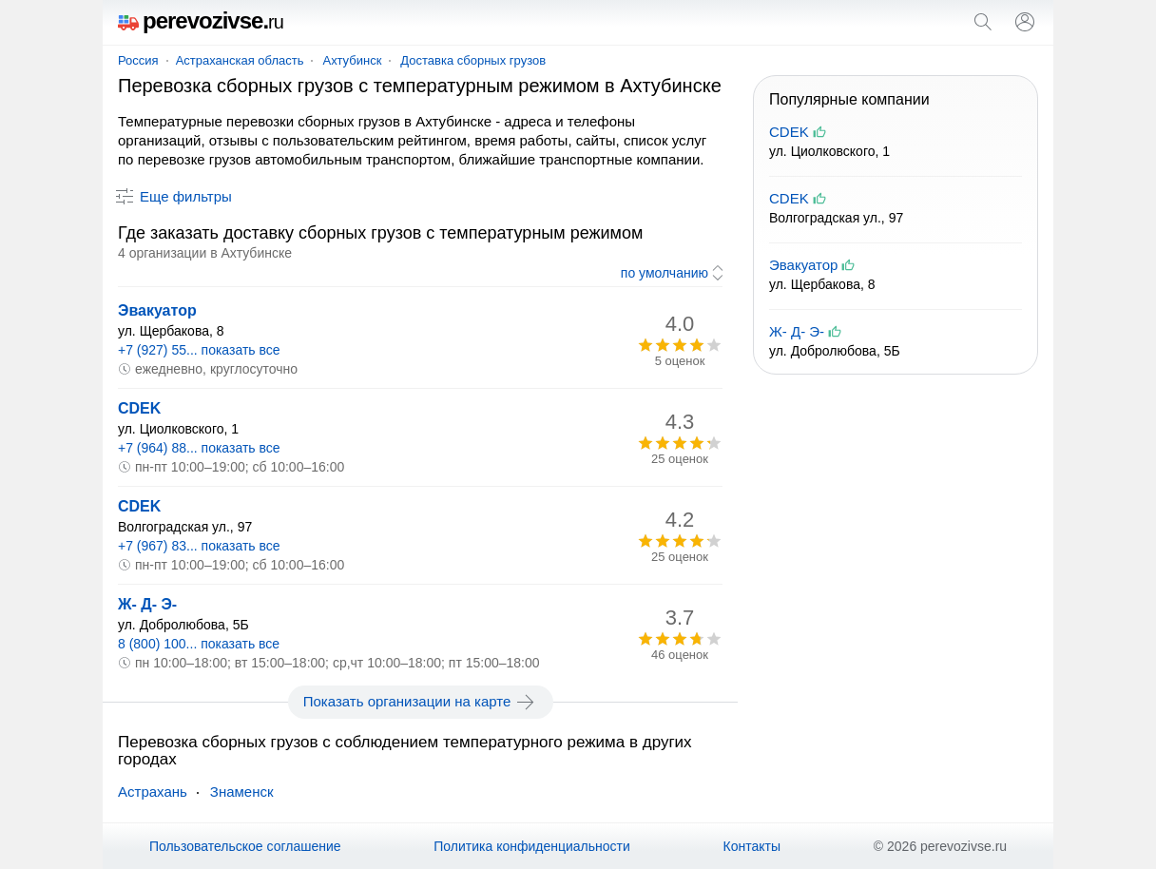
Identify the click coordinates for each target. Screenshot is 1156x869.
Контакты (751, 846)
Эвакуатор (157, 310)
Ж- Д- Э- (147, 604)
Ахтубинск (351, 60)
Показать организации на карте (420, 701)
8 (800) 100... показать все (198, 643)
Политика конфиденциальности (532, 846)
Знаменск (242, 791)
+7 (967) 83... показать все (199, 545)
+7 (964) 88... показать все (199, 447)
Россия (138, 60)
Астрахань (152, 791)
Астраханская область (240, 60)
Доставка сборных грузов (473, 60)
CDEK (139, 408)
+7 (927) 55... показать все (199, 349)
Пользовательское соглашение (245, 846)
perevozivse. (200, 20)
